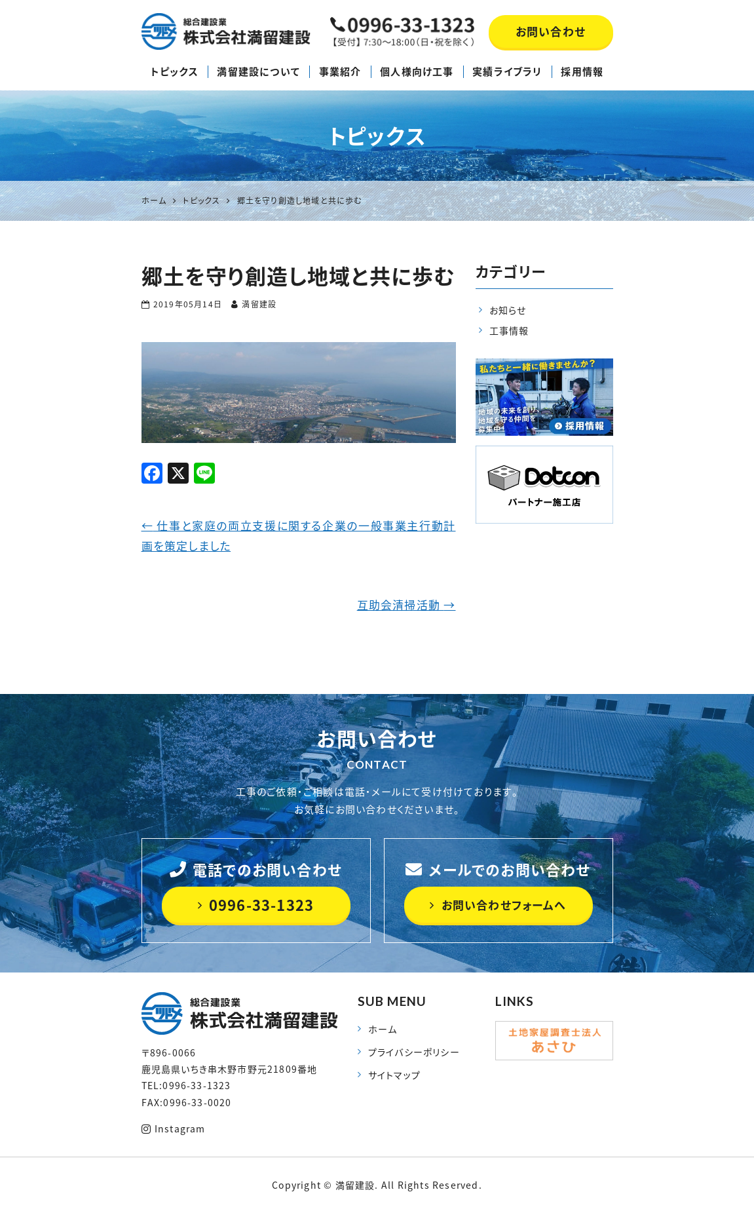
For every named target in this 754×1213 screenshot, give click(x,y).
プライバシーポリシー (414, 1051)
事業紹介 (340, 71)
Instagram (173, 1128)
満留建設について (258, 71)
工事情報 (509, 330)
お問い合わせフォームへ (498, 904)
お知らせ (508, 310)
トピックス (174, 71)
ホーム (383, 1028)
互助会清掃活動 (406, 604)
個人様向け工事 (416, 71)
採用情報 (582, 71)
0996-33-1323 (256, 904)
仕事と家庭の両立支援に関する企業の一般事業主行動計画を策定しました (298, 535)
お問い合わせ (551, 31)
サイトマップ (394, 1074)
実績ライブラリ (507, 71)
